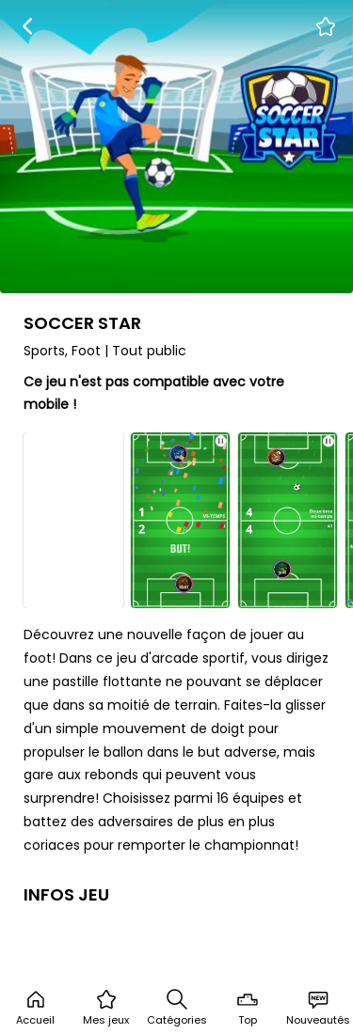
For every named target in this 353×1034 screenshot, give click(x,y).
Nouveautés (318, 1007)
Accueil (35, 1007)
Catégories (177, 1007)
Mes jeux (106, 1007)
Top (247, 1007)
